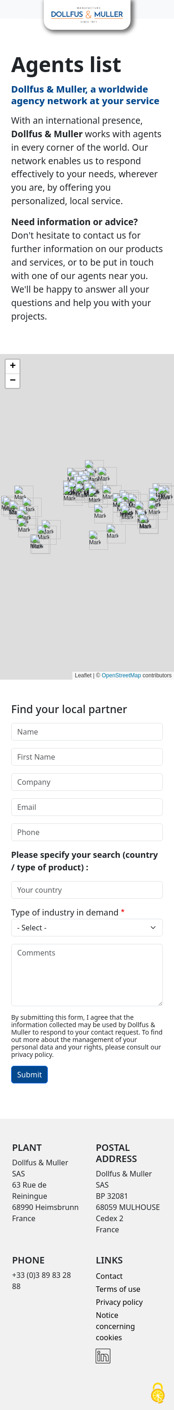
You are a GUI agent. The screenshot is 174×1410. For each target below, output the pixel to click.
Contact (109, 1276)
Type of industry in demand (65, 912)
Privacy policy (119, 1302)
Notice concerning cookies (115, 1326)
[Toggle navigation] (13, 9)
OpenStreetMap (121, 675)
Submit (29, 1074)
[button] (12, 367)
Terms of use (118, 1289)
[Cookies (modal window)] (158, 1394)
